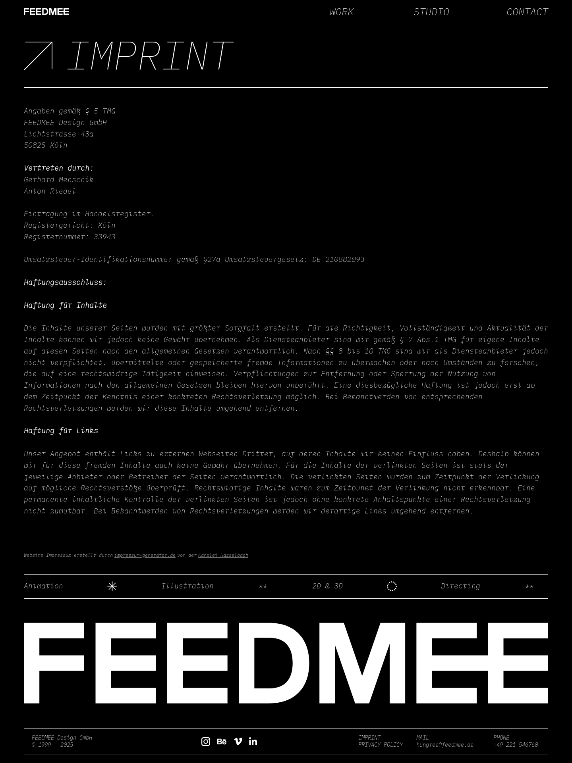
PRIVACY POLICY (380, 744)
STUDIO (431, 11)
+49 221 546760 (515, 744)
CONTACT (527, 11)
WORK (342, 11)
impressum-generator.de (145, 555)
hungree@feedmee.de (444, 744)
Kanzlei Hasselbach (223, 555)
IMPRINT (369, 737)
